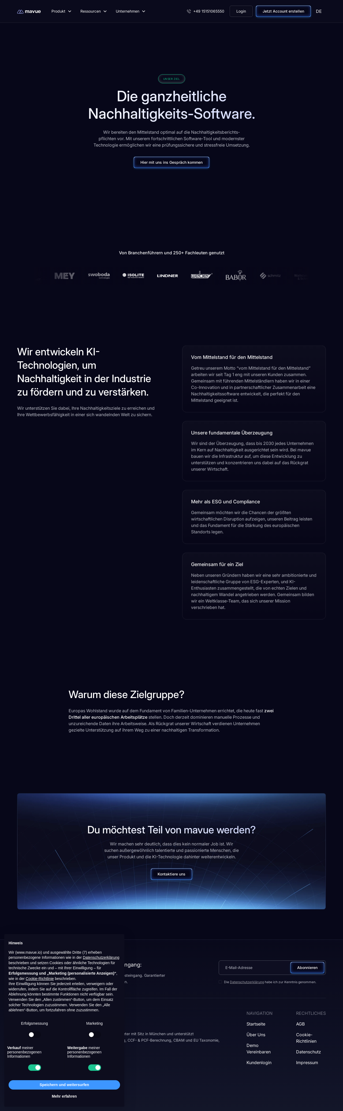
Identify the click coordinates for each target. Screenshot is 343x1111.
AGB (300, 1024)
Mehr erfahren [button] (64, 1096)
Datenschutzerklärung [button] (101, 957)
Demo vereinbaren (259, 1048)
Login (241, 11)
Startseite (256, 1024)
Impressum (307, 1062)
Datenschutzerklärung (247, 982)
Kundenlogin (259, 1062)
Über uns (256, 1034)
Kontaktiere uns (171, 874)
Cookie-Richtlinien (306, 1038)
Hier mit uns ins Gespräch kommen (171, 162)
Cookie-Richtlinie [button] (40, 978)
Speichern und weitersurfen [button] (64, 1085)
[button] (61, 11)
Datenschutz (308, 1051)
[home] (29, 11)
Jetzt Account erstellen (283, 11)
